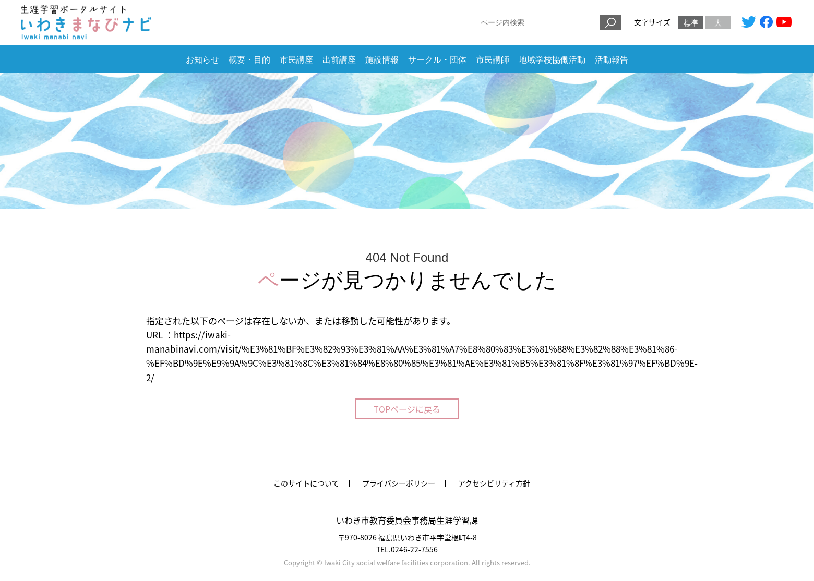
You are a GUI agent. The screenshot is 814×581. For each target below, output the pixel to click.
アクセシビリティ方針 (494, 483)
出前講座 (339, 59)
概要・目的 (249, 59)
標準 (691, 22)
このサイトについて (306, 483)
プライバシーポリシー (398, 483)
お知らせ (202, 59)
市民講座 (296, 59)
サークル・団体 (437, 59)
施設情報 (382, 59)
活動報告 (611, 59)
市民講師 (492, 59)
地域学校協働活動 (552, 59)
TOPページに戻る (407, 409)
